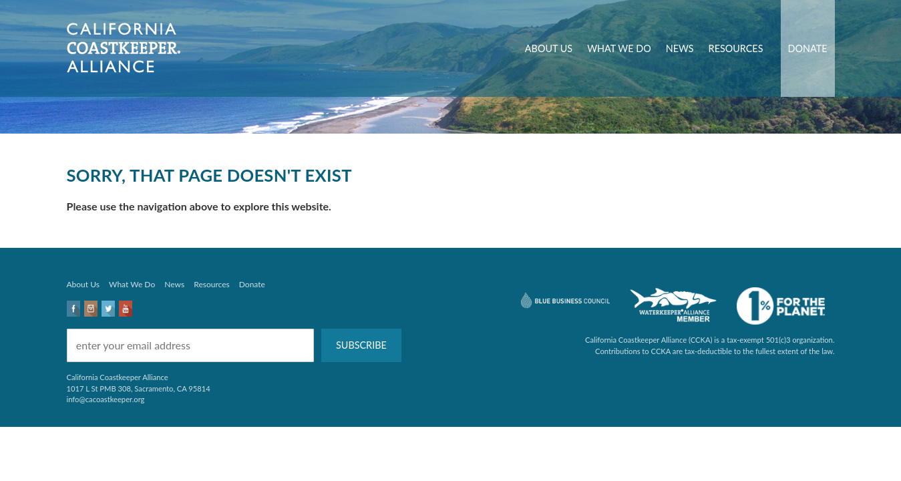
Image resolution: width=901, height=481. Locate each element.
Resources (736, 48)
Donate (808, 48)
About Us (548, 48)
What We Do (619, 48)
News (680, 48)
